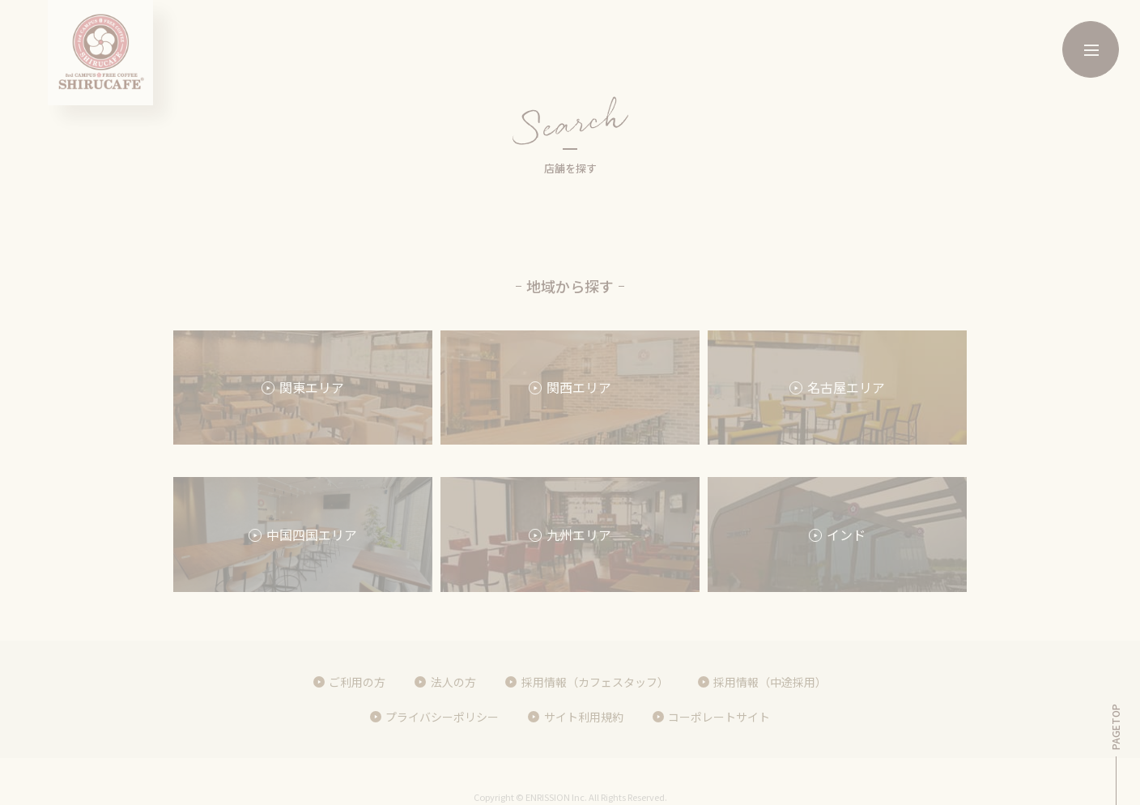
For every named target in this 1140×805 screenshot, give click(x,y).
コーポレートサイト (719, 717)
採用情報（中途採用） (770, 682)
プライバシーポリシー (442, 717)
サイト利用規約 (583, 717)
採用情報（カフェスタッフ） (595, 682)
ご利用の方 (357, 682)
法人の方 (453, 682)
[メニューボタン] (1090, 49)
